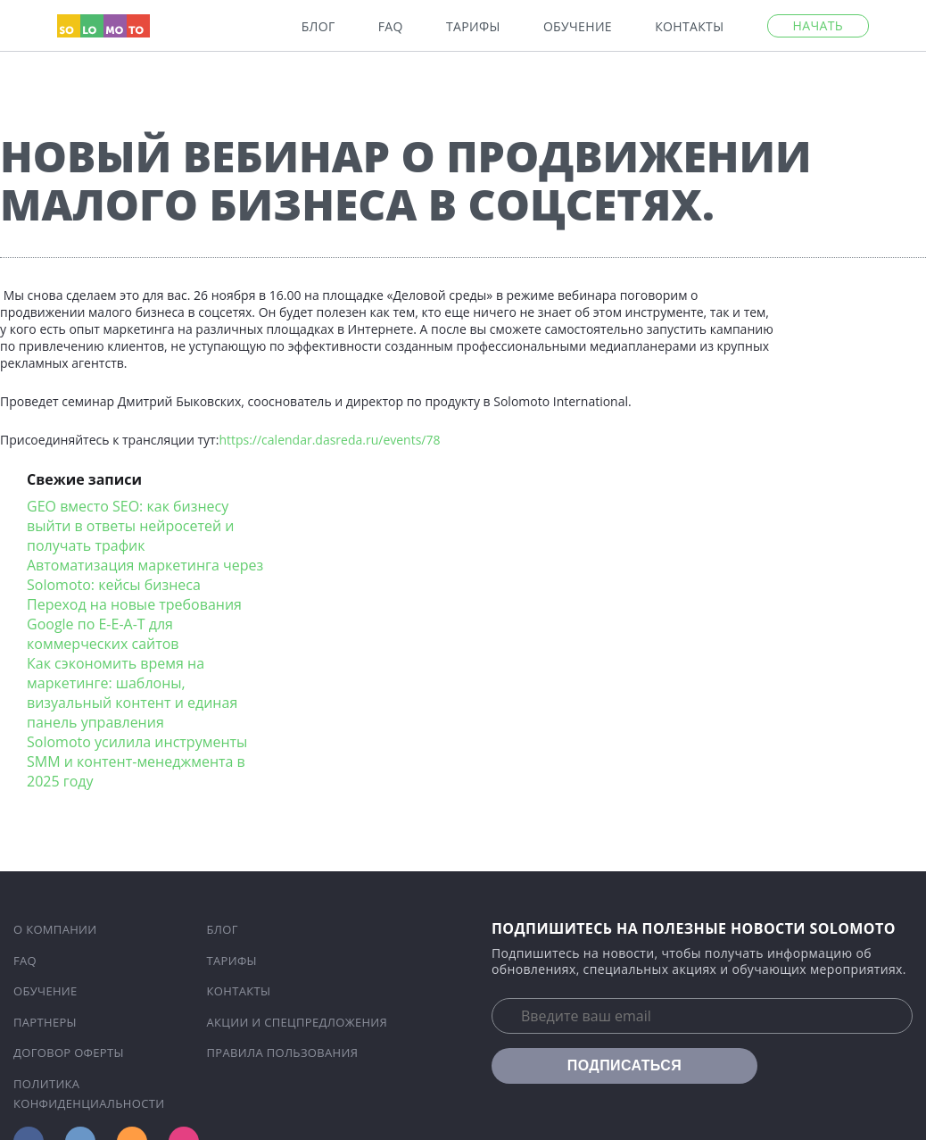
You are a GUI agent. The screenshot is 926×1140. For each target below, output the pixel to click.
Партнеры (45, 1022)
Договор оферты (68, 1052)
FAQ (390, 27)
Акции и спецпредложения (297, 1022)
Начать (818, 25)
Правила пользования (283, 1052)
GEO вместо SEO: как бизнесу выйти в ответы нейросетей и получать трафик (131, 525)
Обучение (577, 27)
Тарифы (473, 27)
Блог (318, 27)
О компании (55, 929)
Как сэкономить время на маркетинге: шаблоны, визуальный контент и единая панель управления (132, 692)
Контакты (689, 27)
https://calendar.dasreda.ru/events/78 (329, 439)
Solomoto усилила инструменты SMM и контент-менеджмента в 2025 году (137, 761)
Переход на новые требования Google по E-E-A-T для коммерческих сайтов (134, 624)
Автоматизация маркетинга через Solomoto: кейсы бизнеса (145, 575)
